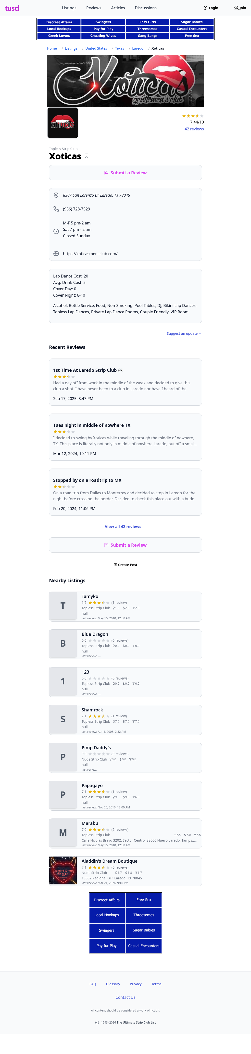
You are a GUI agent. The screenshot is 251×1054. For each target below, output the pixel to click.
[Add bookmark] (86, 155)
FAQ (92, 984)
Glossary (113, 984)
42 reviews (194, 129)
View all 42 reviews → (125, 526)
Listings (69, 8)
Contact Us (125, 997)
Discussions (146, 8)
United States (96, 48)
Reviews (93, 8)
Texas (119, 48)
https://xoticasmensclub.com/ (90, 253)
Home (52, 48)
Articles (118, 8)
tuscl (12, 7)
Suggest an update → (184, 333)
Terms (156, 984)
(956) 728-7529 (76, 209)
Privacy (136, 984)
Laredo (137, 48)
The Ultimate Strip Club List (136, 1022)
